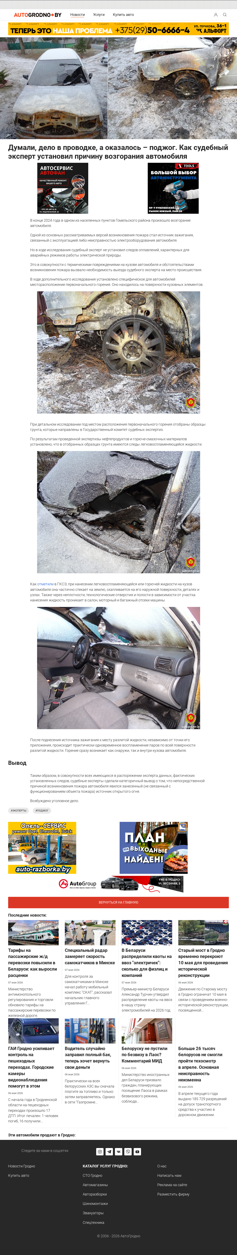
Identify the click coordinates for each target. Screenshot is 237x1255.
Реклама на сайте (172, 1185)
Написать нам (169, 1175)
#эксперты (18, 810)
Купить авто (123, 14)
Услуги (99, 14)
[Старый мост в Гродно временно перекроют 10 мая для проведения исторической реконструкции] (203, 932)
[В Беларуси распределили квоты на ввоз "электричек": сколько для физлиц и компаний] (147, 932)
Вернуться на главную (118, 902)
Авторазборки (95, 1194)
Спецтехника (93, 1222)
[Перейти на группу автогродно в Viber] (128, 1151)
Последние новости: (27, 915)
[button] (216, 14)
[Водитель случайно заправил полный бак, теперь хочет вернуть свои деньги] (90, 1030)
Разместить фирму (173, 1194)
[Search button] (216, 14)
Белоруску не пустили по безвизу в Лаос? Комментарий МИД (144, 1055)
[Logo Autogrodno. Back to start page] (37, 14)
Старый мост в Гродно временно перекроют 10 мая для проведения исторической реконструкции (203, 963)
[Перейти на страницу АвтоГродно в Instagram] (100, 1151)
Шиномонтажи (95, 1203)
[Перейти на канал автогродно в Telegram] (109, 1151)
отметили (45, 584)
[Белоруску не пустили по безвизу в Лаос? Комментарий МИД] (147, 1030)
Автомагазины (95, 1185)
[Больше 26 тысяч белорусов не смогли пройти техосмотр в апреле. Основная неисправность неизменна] (203, 1030)
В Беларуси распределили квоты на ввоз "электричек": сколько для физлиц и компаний (147, 963)
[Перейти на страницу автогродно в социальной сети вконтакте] (118, 1151)
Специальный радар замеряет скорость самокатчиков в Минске (90, 956)
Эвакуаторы (93, 1213)
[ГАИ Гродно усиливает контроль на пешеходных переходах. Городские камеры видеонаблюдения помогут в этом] (33, 1030)
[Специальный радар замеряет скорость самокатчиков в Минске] (90, 932)
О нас (161, 1166)
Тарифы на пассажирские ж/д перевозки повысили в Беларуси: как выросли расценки (32, 963)
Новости (77, 14)
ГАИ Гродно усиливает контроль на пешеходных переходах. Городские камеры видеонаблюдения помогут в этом (31, 1067)
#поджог (42, 810)
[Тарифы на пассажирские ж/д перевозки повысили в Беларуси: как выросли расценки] (33, 932)
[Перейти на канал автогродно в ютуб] (137, 1151)
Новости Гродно (21, 1166)
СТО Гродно (92, 1175)
